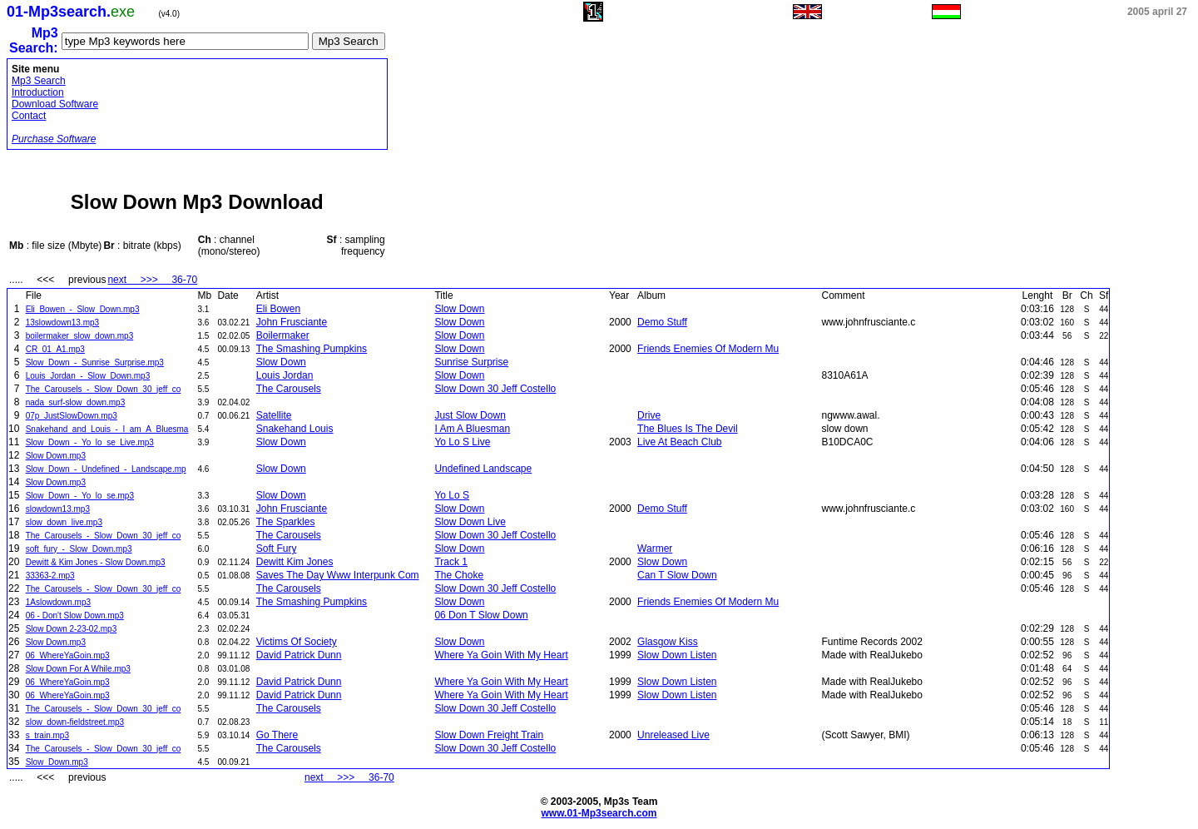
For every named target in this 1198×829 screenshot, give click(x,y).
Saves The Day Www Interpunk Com (337, 575)
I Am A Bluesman (472, 428)
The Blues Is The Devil (687, 428)
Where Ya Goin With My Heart (500, 655)
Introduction (38, 92)
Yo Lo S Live (462, 442)
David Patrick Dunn (299, 655)
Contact (29, 116)
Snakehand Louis (295, 428)
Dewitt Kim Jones (295, 562)
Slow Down (459, 309)
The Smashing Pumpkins (311, 349)
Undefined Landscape (483, 468)
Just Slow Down (469, 415)
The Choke (458, 575)
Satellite (274, 415)
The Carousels (288, 389)
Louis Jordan (285, 375)
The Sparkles (285, 522)
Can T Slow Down (677, 575)
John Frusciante (291, 322)
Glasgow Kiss (667, 642)
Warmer (654, 548)
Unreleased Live (673, 735)
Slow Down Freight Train (488, 735)
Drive (649, 415)
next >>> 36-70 (152, 279)
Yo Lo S (451, 495)
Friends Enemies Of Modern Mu (708, 349)
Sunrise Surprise (471, 362)
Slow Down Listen (676, 655)
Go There (277, 735)
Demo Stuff (662, 322)
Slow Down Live (469, 522)
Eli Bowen (278, 309)
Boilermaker (282, 335)
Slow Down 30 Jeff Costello (495, 389)
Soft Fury (276, 548)
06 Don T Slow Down (480, 615)
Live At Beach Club (679, 442)
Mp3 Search (39, 81)
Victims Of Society (296, 642)
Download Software (55, 104)
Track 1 (451, 562)
